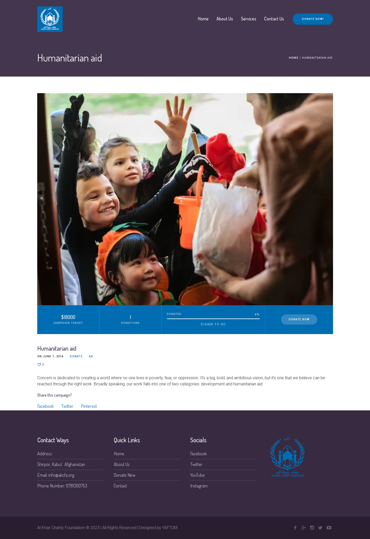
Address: (45, 453)
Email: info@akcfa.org (55, 475)
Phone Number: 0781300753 (62, 485)
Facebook (45, 406)
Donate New (124, 475)
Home (293, 57)
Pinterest (89, 406)
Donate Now (299, 319)
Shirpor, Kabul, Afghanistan (61, 464)
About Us (122, 464)
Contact (120, 485)
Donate (76, 356)
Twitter (67, 406)
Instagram (199, 485)
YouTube (197, 475)
